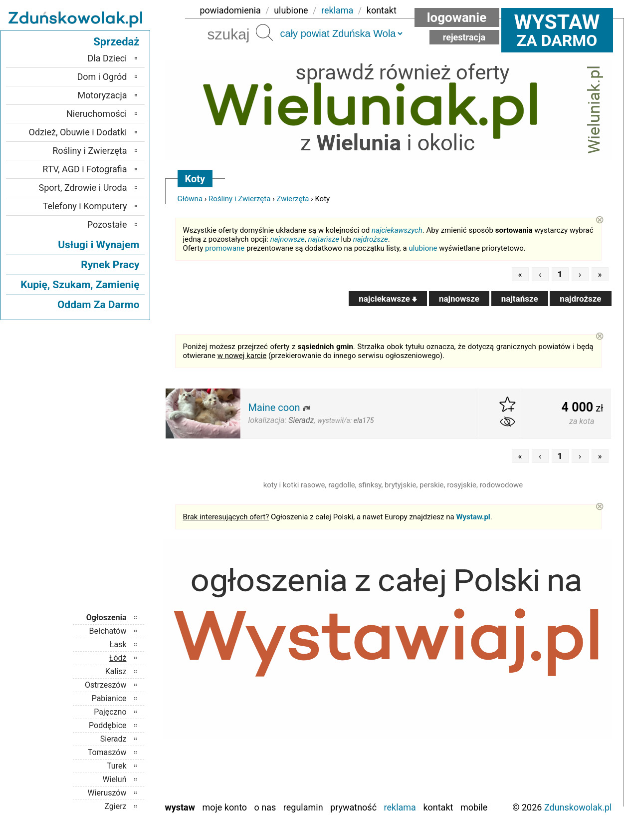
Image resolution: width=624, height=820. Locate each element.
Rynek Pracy (110, 265)
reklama (337, 10)
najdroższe (370, 239)
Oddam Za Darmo (98, 305)
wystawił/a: (345, 420)
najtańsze (323, 239)
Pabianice (109, 698)
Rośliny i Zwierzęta (239, 198)
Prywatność (353, 807)
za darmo (557, 30)
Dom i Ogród (102, 76)
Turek (117, 766)
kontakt (382, 10)
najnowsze (287, 239)
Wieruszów (106, 793)
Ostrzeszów (105, 685)
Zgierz (115, 806)
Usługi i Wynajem (98, 245)
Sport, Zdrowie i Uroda (83, 187)
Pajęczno (110, 712)
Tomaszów (107, 752)
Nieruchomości (96, 113)
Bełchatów (108, 631)
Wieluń (114, 779)
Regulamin (303, 807)
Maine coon (274, 407)
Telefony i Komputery (85, 206)
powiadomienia (230, 10)
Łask (118, 644)
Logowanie (457, 17)
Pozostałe (107, 224)
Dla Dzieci (107, 58)
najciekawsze (388, 299)
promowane (224, 248)
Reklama (400, 807)
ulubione (291, 10)
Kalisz (116, 671)
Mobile (473, 807)
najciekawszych (397, 230)
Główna (190, 198)
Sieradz (113, 739)
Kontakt (438, 807)
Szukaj (264, 32)
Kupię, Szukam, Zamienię (79, 285)
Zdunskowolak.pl (578, 807)
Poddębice (107, 725)
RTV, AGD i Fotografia (84, 169)
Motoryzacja (102, 95)
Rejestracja (464, 37)
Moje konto (224, 807)
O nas (265, 807)
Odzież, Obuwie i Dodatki (78, 132)
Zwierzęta (292, 198)
